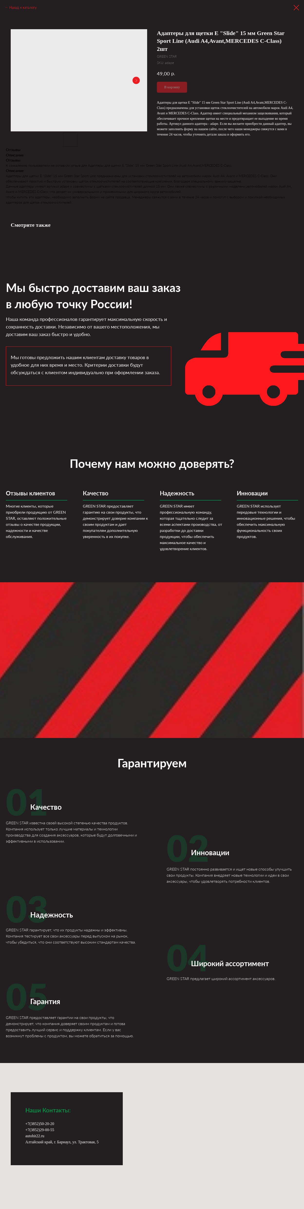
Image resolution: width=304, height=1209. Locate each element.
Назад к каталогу (23, 7)
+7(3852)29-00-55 (39, 1130)
